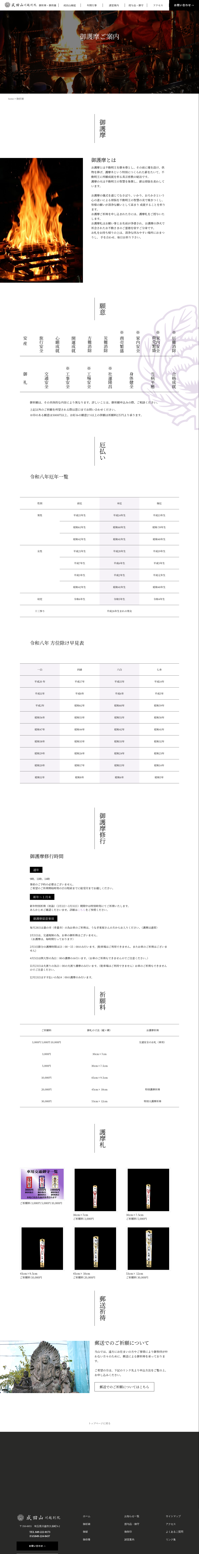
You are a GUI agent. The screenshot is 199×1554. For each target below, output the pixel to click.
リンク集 (171, 1539)
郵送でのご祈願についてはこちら (124, 1386)
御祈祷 (20, 98)
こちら (82, 910)
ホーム (86, 1516)
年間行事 (92, 5)
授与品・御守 (136, 5)
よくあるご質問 (174, 1531)
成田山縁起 (69, 5)
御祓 (85, 1531)
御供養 (86, 1539)
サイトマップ (173, 1516)
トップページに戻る (99, 1423)
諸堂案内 (114, 5)
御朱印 (128, 1531)
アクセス (158, 5)
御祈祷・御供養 (47, 5)
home (11, 98)
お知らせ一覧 (131, 1516)
